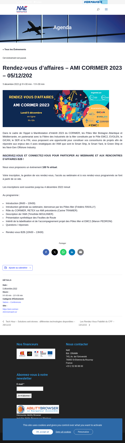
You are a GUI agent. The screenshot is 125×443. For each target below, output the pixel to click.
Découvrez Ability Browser (29, 415)
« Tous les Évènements (14, 49)
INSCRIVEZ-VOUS (13, 155)
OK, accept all (42, 432)
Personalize (83, 432)
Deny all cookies (63, 432)
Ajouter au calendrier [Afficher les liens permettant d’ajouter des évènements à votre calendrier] (18, 268)
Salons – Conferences (12, 302)
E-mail (20, 384)
